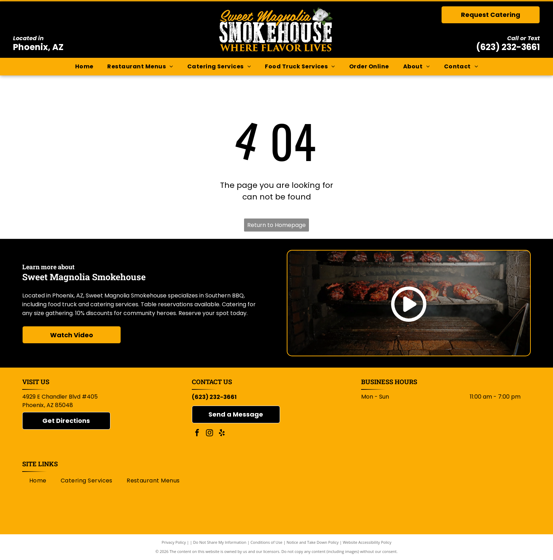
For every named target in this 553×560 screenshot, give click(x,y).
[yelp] (222, 433)
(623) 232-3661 (508, 47)
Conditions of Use (266, 542)
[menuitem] (84, 67)
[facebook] (197, 433)
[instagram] (209, 433)
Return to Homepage (276, 225)
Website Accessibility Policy (367, 542)
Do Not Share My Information (220, 542)
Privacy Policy (174, 542)
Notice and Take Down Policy (313, 542)
